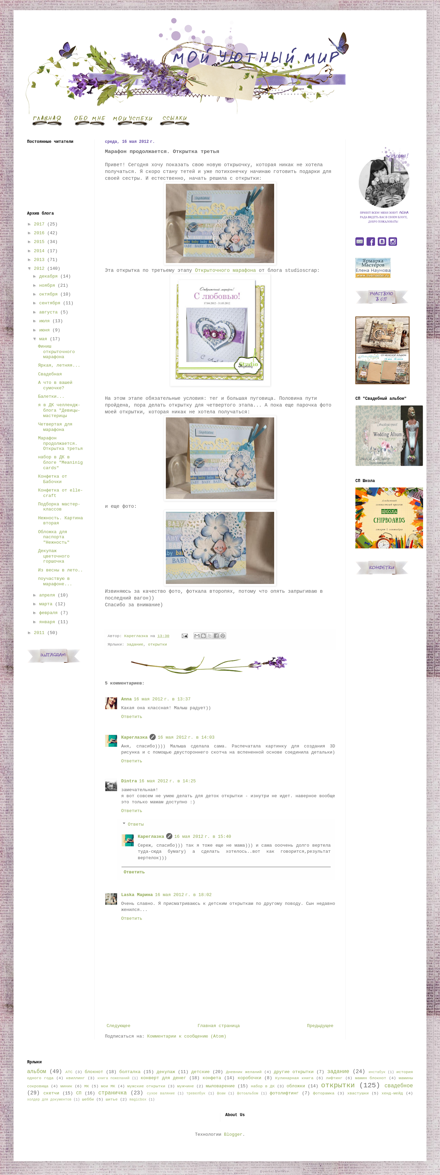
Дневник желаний (244, 1072)
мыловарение (220, 1086)
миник (66, 1086)
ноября (47, 285)
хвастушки (358, 1093)
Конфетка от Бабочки (52, 479)
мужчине (185, 1086)
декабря (48, 276)
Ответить (131, 716)
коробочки (249, 1078)
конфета (212, 1078)
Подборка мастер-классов (59, 507)
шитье (111, 1099)
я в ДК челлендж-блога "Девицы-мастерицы (59, 410)
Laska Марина (137, 894)
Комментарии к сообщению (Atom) (186, 1036)
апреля (47, 595)
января (47, 622)
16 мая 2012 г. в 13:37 (162, 699)
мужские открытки (146, 1086)
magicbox (137, 1099)
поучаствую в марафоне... (55, 581)
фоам (221, 1093)
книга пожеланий (113, 1078)
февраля (48, 612)
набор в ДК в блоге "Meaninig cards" (60, 462)
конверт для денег (163, 1078)
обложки (296, 1086)
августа (48, 312)
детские (200, 1071)
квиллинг (75, 1078)
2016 (39, 233)
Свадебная (50, 374)
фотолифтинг (284, 1093)
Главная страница (219, 1025)
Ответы (136, 824)
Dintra (129, 781)
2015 (39, 241)
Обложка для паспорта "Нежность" (53, 537)
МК (86, 1086)
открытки (157, 644)
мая (43, 339)
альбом (36, 1072)
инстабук (377, 1072)
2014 (39, 251)
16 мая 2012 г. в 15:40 (202, 836)
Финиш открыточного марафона (56, 352)
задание (135, 644)
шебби (88, 1099)
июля (44, 321)
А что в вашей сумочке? (55, 385)
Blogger (233, 1134)
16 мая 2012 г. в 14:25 (167, 781)
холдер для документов (49, 1099)
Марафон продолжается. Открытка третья (60, 443)
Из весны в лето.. (60, 570)
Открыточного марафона (225, 270)
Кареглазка (134, 737)
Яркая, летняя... (59, 365)
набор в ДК (262, 1086)
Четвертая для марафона (55, 427)
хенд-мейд (392, 1093)
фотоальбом (247, 1093)
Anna (126, 699)
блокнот (94, 1071)
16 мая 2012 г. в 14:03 (186, 737)
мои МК (108, 1086)
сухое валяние (161, 1093)
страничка (112, 1093)
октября (48, 294)
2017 (39, 224)
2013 (39, 259)
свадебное (398, 1086)
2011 (39, 632)
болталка (129, 1071)
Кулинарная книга (294, 1078)
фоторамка (323, 1093)
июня (44, 330)
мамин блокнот (370, 1078)
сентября (49, 303)
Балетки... (51, 396)
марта (45, 604)
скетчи (51, 1093)
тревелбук (195, 1093)
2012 (39, 268)
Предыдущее (320, 1025)
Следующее (118, 1025)
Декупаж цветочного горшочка (53, 556)
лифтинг (334, 1078)
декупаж (166, 1071)
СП (79, 1093)
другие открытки (293, 1071)
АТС (68, 1072)
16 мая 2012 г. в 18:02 (183, 894)
